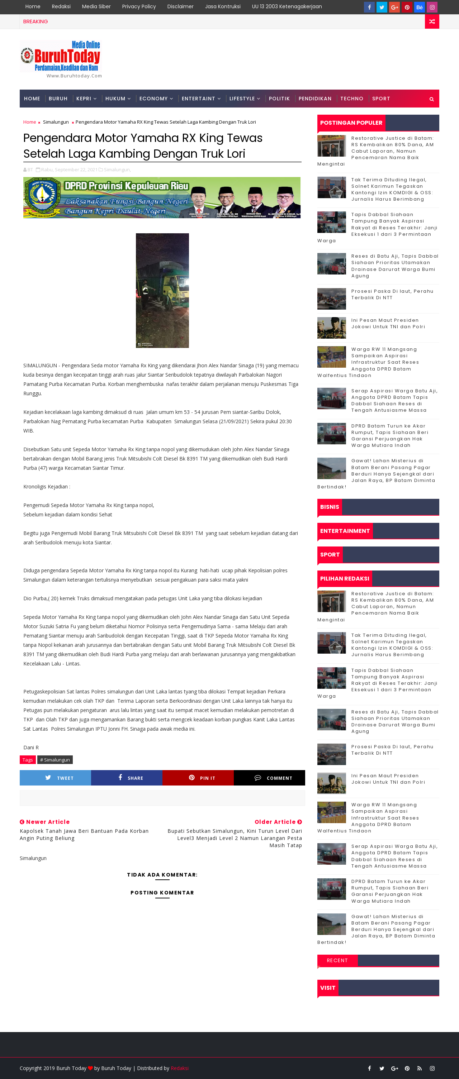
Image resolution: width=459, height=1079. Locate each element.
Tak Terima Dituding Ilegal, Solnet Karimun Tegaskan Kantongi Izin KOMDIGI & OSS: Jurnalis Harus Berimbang (392, 189)
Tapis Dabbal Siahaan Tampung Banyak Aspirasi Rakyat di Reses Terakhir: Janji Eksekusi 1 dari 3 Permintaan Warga (377, 227)
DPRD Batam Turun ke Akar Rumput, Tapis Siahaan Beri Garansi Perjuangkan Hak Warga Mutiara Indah (390, 435)
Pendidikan (315, 98)
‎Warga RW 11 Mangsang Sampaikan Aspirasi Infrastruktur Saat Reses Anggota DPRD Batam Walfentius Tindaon (368, 362)
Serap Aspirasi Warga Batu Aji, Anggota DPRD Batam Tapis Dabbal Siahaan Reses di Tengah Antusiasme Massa (394, 400)
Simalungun (56, 122)
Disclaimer (180, 6)
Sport (381, 98)
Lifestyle (242, 98)
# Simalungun (55, 759)
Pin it (202, 777)
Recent (338, 960)
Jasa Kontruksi (223, 6)
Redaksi (61, 6)
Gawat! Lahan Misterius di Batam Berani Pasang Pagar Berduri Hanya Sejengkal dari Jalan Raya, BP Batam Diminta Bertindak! (376, 473)
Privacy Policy (139, 6)
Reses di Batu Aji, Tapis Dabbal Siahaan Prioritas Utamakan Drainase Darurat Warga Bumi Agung (395, 266)
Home (33, 6)
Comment (274, 777)
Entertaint (199, 98)
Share (130, 777)
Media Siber (96, 6)
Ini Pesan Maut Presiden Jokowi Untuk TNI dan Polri (388, 323)
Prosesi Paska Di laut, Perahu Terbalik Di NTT (392, 294)
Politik (279, 98)
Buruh (58, 98)
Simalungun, (117, 169)
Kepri (83, 98)
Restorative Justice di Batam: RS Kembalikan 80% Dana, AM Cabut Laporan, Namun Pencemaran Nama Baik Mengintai (375, 151)
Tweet (59, 777)
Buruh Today (116, 1068)
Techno (352, 98)
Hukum (115, 98)
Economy (153, 98)
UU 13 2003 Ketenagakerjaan (287, 6)
